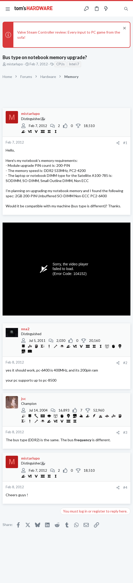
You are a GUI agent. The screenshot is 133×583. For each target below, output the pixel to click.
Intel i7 (74, 64)
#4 (125, 487)
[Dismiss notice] (124, 28)
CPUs (60, 64)
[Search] (126, 8)
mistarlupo (15, 64)
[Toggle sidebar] (116, 8)
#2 (125, 363)
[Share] (117, 142)
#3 (125, 432)
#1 (125, 143)
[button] (8, 8)
